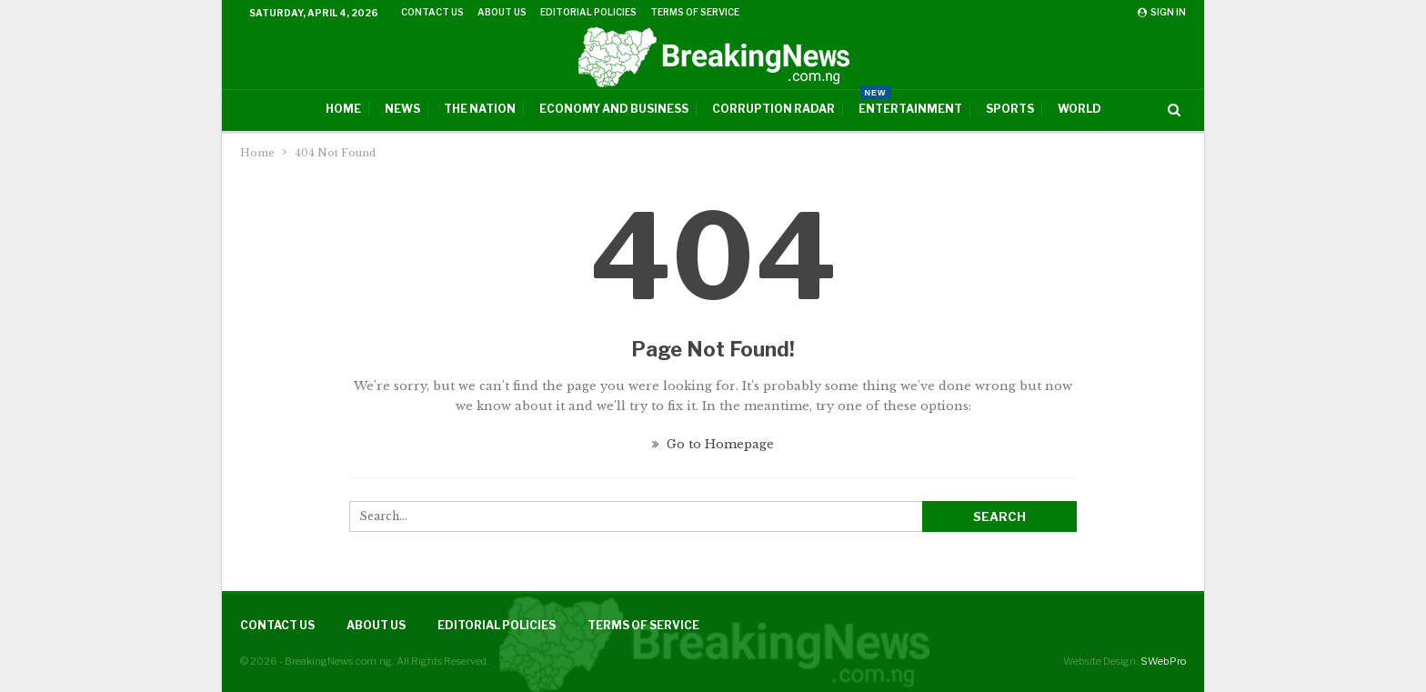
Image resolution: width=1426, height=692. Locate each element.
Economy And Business (613, 108)
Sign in (1162, 11)
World (1079, 108)
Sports (1010, 108)
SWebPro (1163, 661)
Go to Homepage (713, 444)
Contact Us (432, 11)
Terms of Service (694, 11)
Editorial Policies (588, 11)
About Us (502, 11)
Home (343, 108)
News (402, 108)
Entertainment (910, 102)
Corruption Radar (773, 108)
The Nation (480, 108)
